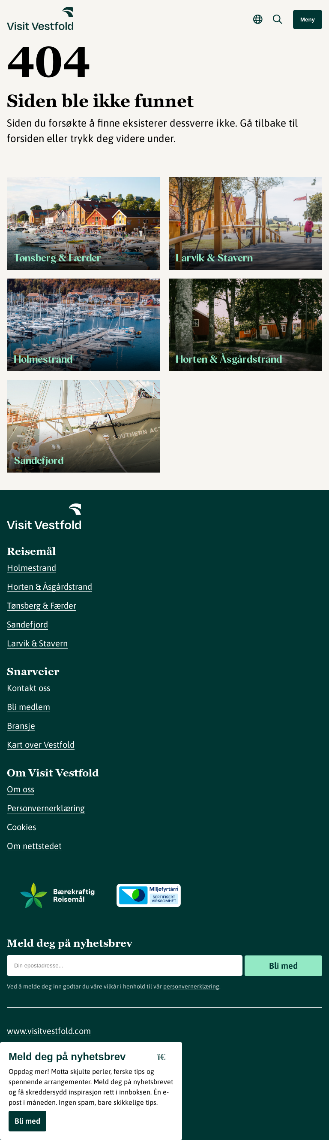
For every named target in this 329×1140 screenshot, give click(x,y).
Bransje (21, 726)
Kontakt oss (28, 688)
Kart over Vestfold (41, 744)
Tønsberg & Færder (41, 605)
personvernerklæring (191, 986)
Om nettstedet (34, 846)
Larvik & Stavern (37, 643)
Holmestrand (31, 568)
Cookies (21, 827)
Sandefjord (27, 624)
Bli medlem (28, 707)
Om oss (20, 789)
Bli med (283, 965)
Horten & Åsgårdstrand (49, 586)
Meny (307, 19)
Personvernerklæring (46, 808)
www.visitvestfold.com (49, 1031)
